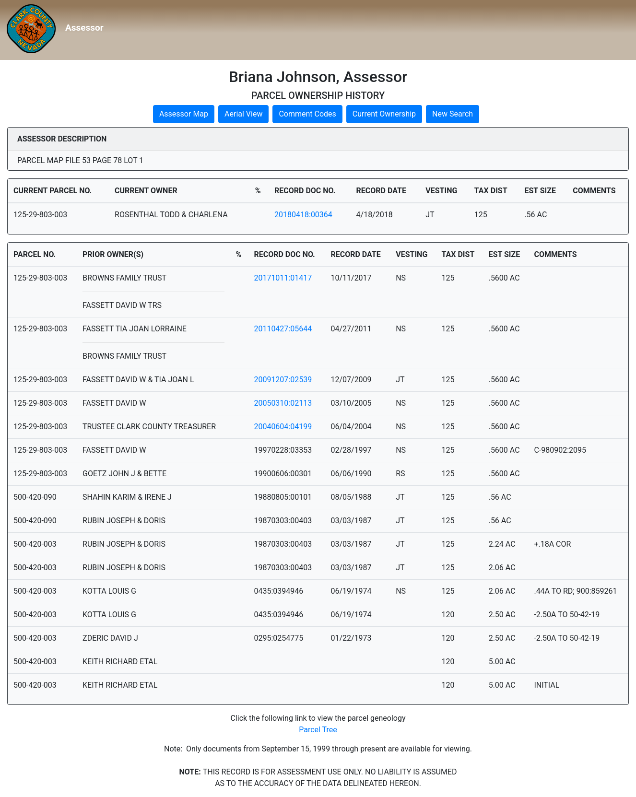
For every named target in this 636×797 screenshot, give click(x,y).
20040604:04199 (283, 426)
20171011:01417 (283, 277)
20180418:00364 (303, 214)
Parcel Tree (318, 729)
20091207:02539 (283, 379)
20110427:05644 (283, 328)
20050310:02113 (283, 403)
